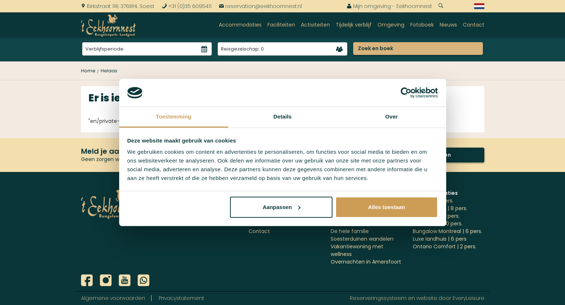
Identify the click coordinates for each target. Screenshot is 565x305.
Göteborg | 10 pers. (436, 216)
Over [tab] (391, 116)
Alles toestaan (386, 207)
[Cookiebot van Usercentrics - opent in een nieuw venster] (406, 92)
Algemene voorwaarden (113, 298)
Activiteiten (315, 24)
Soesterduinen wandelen (362, 238)
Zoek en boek (375, 48)
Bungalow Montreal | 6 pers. (447, 231)
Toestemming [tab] (173, 116)
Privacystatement (181, 298)
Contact (473, 24)
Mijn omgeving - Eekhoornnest (389, 6)
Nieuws (448, 24)
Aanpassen (281, 207)
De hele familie (350, 231)
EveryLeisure (468, 298)
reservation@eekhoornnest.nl (260, 6)
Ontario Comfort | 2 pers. (444, 246)
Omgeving (391, 24)
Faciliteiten (281, 24)
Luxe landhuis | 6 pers (440, 238)
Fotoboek (422, 24)
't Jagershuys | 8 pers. (440, 208)
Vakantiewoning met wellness (357, 250)
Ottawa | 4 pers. (433, 200)
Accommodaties (240, 24)
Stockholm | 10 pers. (438, 223)
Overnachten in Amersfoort (366, 261)
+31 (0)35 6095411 (186, 6)
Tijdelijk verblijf (354, 24)
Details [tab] (283, 116)
